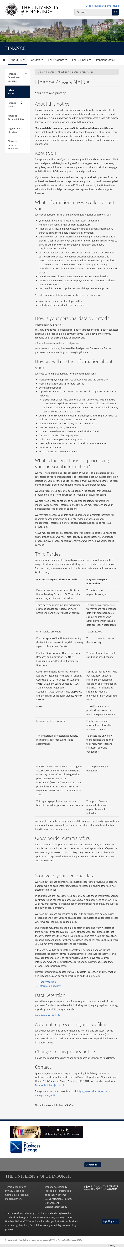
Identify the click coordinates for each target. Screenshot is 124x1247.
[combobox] (93, 12)
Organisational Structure (15, 130)
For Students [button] (56, 60)
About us (62, 71)
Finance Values (15, 104)
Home (40, 71)
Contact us (93, 1164)
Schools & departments (98, 5)
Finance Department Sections (14, 77)
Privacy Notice (12, 91)
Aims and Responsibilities (16, 117)
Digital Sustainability (56, 1206)
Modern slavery (13, 1198)
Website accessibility (56, 1186)
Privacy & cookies (14, 1190)
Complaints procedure (17, 1194)
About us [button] (16, 60)
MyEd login (110, 1221)
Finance (50, 71)
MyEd (116, 5)
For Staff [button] (35, 60)
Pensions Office (105, 60)
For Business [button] (80, 60)
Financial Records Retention (13, 145)
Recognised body (20, 1225)
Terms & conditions (15, 1186)
